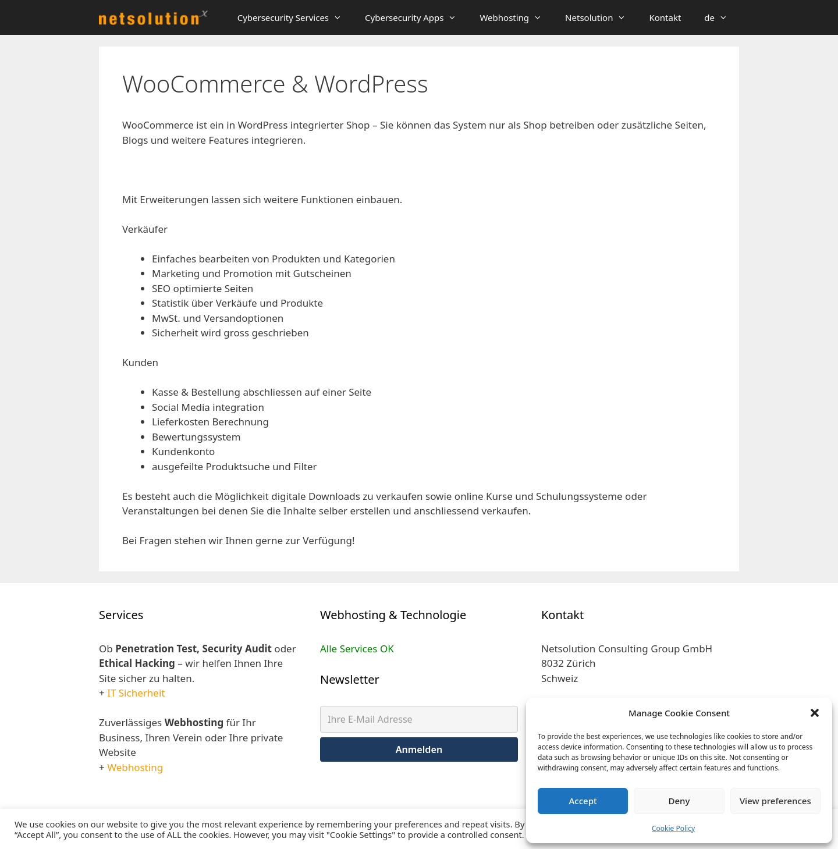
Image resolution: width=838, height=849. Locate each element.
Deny (679, 801)
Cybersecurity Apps (416, 17)
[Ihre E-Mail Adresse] (419, 719)
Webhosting (516, 17)
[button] (815, 713)
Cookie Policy (673, 828)
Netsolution (601, 17)
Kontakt (665, 17)
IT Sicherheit (136, 692)
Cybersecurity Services (295, 17)
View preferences (775, 801)
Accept (583, 801)
